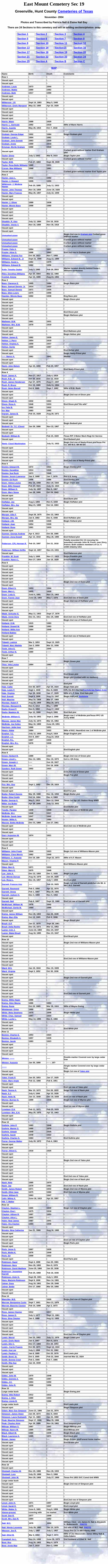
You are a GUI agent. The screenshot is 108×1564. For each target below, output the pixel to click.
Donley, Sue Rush (10, 473)
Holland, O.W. (8, 623)
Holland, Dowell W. (11, 626)
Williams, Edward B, (11, 265)
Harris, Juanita (9, 128)
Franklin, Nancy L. (10, 559)
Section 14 (42, 47)
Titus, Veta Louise (10, 664)
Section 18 (42, 52)
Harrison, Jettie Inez (11, 727)
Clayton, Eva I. (9, 1211)
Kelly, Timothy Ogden (12, 269)
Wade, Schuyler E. (10, 614)
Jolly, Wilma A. (9, 1198)
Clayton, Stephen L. (11, 1208)
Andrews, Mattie (9, 90)
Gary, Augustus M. (10, 835)
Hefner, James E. (10, 337)
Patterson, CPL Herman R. (14, 543)
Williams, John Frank (12, 851)
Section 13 (23, 47)
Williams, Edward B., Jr (13, 259)
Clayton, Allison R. (10, 1214)
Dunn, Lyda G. (8, 594)
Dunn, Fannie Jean (11, 598)
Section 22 (42, 57)
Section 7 (60, 38)
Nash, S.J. (6, 1093)
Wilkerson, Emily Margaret (14, 106)
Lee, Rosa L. (8, 880)
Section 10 (42, 43)
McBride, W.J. (8, 813)
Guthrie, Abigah (9, 1132)
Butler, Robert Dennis (12, 794)
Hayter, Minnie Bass (11, 205)
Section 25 (23, 61)
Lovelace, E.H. (8, 1109)
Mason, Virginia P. (10, 861)
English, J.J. (8, 737)
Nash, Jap (6, 1186)
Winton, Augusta (10, 1062)
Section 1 (22, 34)
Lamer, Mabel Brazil (11, 933)
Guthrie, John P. (9, 1125)
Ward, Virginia (8, 971)
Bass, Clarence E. (10, 283)
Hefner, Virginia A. (10, 344)
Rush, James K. (9, 375)
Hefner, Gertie (8, 347)
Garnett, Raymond (10, 888)
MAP (54, 68)
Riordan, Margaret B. (12, 706)
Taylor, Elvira (8, 155)
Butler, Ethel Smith (11, 797)
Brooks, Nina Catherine (13, 1230)
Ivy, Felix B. (7, 407)
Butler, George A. (10, 800)
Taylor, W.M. (7, 162)
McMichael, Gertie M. (12, 908)
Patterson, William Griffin (14, 550)
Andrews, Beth (9, 93)
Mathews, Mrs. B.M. (11, 325)
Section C (79, 61)
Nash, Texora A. (9, 1090)
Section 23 (61, 57)
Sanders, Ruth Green (12, 768)
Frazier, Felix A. (9, 249)
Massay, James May (11, 721)
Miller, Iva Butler (9, 803)
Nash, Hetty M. (9, 1097)
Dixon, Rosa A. (9, 404)
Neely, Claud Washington (14, 443)
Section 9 (22, 43)
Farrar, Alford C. (9, 1151)
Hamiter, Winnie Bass (12, 296)
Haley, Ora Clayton (11, 1224)
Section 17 (23, 52)
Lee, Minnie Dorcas (11, 877)
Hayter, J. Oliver (9, 202)
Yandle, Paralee (9, 810)
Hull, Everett (8, 696)
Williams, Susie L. (10, 262)
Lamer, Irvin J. (8, 930)
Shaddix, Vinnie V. (10, 225)
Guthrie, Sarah (9, 1135)
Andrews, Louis (9, 86)
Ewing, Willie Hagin (11, 1000)
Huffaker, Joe (8, 502)
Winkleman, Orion (10, 1009)
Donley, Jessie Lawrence (13, 476)
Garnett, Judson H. (11, 895)
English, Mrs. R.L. (10, 743)
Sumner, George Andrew (13, 534)
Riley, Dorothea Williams (13, 274)
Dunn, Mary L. (8, 591)
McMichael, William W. (12, 904)
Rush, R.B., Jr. (8, 379)
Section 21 (23, 57)
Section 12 (80, 43)
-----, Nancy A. (8, 356)
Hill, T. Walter (8, 1201)
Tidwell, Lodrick (9, 642)
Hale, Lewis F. (8, 690)
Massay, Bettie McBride (13, 823)
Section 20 (80, 52)
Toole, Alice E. (8, 649)
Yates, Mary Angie (10, 1081)
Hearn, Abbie (8, 730)
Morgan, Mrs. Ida (10, 518)
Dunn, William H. (10, 489)
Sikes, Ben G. (8, 867)
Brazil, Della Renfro (11, 927)
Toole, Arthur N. (9, 652)
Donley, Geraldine (10, 470)
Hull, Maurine (8, 699)
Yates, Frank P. (9, 1077)
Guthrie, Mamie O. (10, 1128)
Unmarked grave (10, 235)
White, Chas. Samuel (12, 1016)
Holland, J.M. (8, 521)
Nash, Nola (7, 1182)
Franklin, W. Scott (10, 556)
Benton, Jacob (9, 1041)
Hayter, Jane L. (9, 178)
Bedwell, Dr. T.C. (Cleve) (13, 426)
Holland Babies (9, 633)
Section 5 (22, 38)
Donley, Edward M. (11, 467)
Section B (60, 61)
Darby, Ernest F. (9, 709)
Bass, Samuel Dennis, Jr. (13, 286)
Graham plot (86, 234)
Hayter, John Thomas (12, 190)
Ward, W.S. (7, 968)
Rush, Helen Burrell (11, 388)
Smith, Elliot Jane (10, 1192)
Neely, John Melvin (11, 366)
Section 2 (41, 34)
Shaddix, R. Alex (9, 221)
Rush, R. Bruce (9, 385)
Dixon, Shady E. (9, 401)
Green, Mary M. (9, 765)
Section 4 (79, 34)
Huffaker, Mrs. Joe (10, 505)
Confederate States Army (95, 690)
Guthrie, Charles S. (11, 1138)
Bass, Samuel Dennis (12, 290)
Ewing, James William (12, 914)
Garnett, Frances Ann (12, 884)
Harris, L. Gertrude (11, 125)
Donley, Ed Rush (10, 479)
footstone (83, 696)
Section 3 (60, 34)
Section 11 (61, 43)
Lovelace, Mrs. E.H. (11, 1112)
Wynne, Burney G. (10, 1100)
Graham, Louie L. (10, 137)
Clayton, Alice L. (9, 1217)
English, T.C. (8, 733)
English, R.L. (8, 740)
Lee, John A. (8, 873)
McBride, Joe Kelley (11, 724)
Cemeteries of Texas (75, 11)
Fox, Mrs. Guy (8, 784)
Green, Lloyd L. (9, 759)
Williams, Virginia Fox (12, 255)
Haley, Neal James (10, 1221)
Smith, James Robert (12, 1189)
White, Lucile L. (9, 1019)
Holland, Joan (8, 524)
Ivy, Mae (6, 410)
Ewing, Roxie (8, 1006)
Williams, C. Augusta (12, 858)
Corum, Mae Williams (12, 168)
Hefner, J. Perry (9, 340)
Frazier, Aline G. (9, 252)
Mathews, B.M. (9, 321)
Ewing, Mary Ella (10, 917)
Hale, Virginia (8, 693)
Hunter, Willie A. (9, 819)
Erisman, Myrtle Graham (13, 147)
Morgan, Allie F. (9, 514)
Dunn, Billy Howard (11, 486)
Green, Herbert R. (10, 756)
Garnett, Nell (8, 901)
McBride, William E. (11, 717)
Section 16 (80, 47)
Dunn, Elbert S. (9, 588)
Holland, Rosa (8, 527)
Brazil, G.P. (7, 923)
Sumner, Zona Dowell (12, 537)
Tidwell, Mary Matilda (12, 645)
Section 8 (79, 38)
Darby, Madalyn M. (10, 712)
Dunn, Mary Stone (10, 492)
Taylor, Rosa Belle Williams (14, 165)
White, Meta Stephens (12, 1012)
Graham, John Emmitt (12, 140)
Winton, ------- (8, 1058)
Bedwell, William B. (11, 436)
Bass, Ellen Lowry (10, 293)
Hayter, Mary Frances (12, 193)
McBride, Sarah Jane (12, 816)
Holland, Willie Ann (11, 629)
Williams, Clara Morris (12, 854)
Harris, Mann (8, 121)
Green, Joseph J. (10, 762)
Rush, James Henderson (13, 382)
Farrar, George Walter (12, 1141)
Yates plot (84, 1071)
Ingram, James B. (10, 414)
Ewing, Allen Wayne (11, 1003)
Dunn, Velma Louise (11, 483)
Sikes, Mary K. (8, 870)
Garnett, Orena (9, 892)
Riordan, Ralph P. (10, 703)
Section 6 (41, 38)
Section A (41, 61)
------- (4, 1067)
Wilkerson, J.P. (9, 102)
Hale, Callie (7, 687)
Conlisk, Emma (9, 277)
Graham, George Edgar (13, 134)
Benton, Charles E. (11, 1035)
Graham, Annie (9, 144)
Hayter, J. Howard (10, 181)
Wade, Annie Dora (10, 617)
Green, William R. (10, 1195)
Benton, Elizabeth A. (11, 1038)
